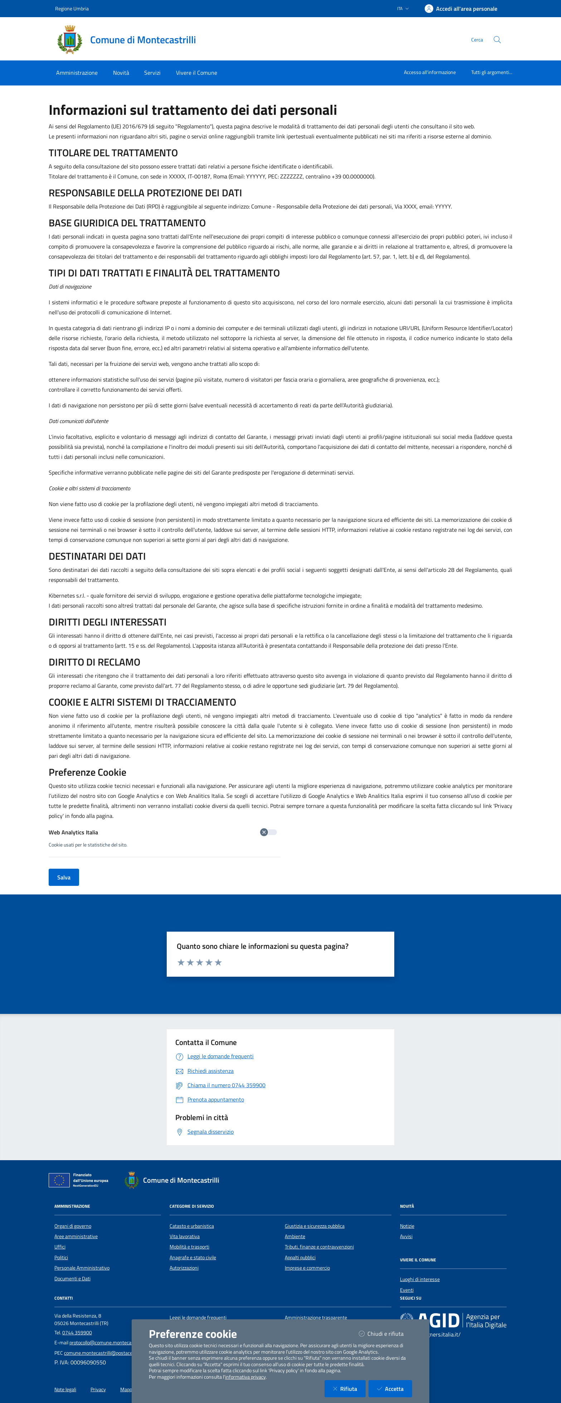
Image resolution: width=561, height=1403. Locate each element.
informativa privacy (245, 1377)
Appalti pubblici (300, 1257)
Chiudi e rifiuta (385, 1333)
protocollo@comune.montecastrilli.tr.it (109, 1342)
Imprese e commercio (307, 1268)
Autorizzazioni (184, 1268)
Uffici (59, 1247)
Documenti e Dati (72, 1278)
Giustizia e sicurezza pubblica (315, 1226)
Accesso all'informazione (430, 72)
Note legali (65, 1389)
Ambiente (295, 1236)
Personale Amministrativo (81, 1268)
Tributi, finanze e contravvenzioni (319, 1247)
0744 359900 (77, 1332)
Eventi (407, 1290)
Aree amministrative (76, 1236)
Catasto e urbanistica (192, 1226)
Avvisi (406, 1236)
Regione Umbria (72, 8)
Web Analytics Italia (163, 832)
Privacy (98, 1389)
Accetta (394, 1388)
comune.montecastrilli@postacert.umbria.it (110, 1353)
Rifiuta (349, 1388)
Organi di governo (72, 1226)
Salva (63, 877)
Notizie (407, 1226)
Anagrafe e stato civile (193, 1257)
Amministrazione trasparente (316, 1317)
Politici (61, 1257)
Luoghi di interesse (420, 1279)
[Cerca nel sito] (497, 39)
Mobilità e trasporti (189, 1247)
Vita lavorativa (185, 1236)
